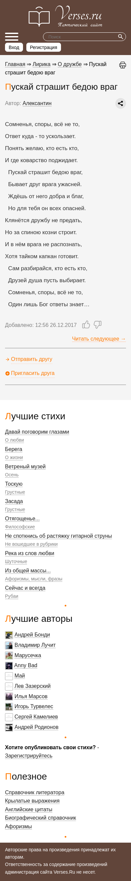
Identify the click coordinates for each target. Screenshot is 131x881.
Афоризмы (18, 826)
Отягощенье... (22, 518)
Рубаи (11, 596)
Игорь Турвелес (33, 706)
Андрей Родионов (36, 727)
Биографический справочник (40, 818)
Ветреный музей (25, 466)
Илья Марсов (30, 696)
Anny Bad (25, 665)
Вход (14, 47)
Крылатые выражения (32, 801)
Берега (13, 449)
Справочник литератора (34, 792)
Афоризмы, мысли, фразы (33, 578)
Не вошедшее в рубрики (31, 544)
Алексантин (37, 103)
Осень (12, 474)
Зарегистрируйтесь (28, 756)
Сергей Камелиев (36, 717)
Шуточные (16, 561)
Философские (20, 526)
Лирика (42, 64)
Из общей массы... (28, 570)
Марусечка (27, 655)
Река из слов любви (29, 553)
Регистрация (43, 47)
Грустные (15, 492)
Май (19, 676)
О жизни (14, 457)
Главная (15, 64)
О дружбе (70, 64)
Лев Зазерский (32, 686)
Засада (14, 501)
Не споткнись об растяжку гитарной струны (58, 536)
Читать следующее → (99, 339)
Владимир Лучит (35, 645)
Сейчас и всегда (25, 588)
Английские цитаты (28, 809)
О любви (14, 440)
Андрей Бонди (32, 634)
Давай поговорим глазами (37, 432)
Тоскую (14, 484)
